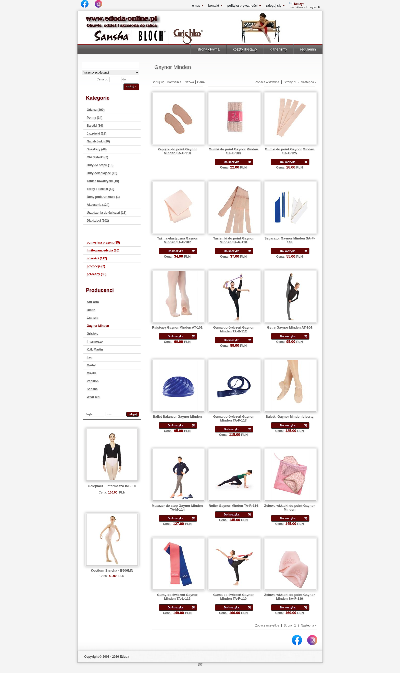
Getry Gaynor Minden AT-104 (289, 327)
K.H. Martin (95, 349)
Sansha (92, 389)
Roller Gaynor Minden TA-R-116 (233, 506)
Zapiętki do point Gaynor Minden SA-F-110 (177, 151)
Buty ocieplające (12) (102, 173)
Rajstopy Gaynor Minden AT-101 (177, 327)
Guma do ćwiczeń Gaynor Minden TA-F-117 (233, 418)
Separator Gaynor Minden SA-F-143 (290, 240)
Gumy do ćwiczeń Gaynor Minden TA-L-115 (177, 596)
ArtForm (93, 302)
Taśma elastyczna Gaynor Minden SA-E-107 (177, 240)
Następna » (308, 82)
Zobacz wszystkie (267, 82)
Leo (89, 357)
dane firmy (278, 49)
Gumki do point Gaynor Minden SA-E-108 (233, 151)
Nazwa (189, 82)
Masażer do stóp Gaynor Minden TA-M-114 (177, 507)
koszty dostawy (245, 49)
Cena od (102, 79)
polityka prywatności (242, 5)
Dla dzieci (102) (98, 220)
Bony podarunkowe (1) (103, 197)
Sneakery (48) (97, 149)
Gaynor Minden (98, 326)
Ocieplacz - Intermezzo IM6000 (112, 486)
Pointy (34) (94, 117)
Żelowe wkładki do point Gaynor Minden (289, 507)
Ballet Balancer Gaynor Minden (177, 416)
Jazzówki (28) (96, 133)
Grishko (92, 333)
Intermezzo (95, 341)
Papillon (93, 381)
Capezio (92, 318)
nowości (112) (97, 258)
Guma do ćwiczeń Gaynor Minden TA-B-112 (233, 329)
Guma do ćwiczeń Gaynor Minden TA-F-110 (233, 596)
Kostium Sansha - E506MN (112, 570)
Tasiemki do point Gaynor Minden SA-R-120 (233, 240)
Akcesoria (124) (98, 205)
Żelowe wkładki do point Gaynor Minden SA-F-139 (289, 596)
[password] (115, 414)
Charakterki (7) (97, 157)
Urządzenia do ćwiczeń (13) (106, 212)
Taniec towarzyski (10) (103, 181)
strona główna (208, 49)
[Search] (110, 65)
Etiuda (124, 656)
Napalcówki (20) (98, 141)
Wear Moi (93, 397)
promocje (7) (96, 266)
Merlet (91, 365)
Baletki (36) (95, 125)
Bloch (91, 310)
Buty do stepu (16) (100, 165)
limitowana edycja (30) (103, 250)
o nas (196, 5)
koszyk (299, 4)
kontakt (213, 5)
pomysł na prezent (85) (103, 242)
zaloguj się (273, 5)
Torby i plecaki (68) (100, 189)
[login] (94, 414)
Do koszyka (231, 161)
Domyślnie (174, 82)
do (124, 79)
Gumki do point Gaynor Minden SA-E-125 (289, 151)
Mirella (91, 373)
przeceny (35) (96, 274)
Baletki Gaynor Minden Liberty (290, 416)
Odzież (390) (96, 110)
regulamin (308, 49)
